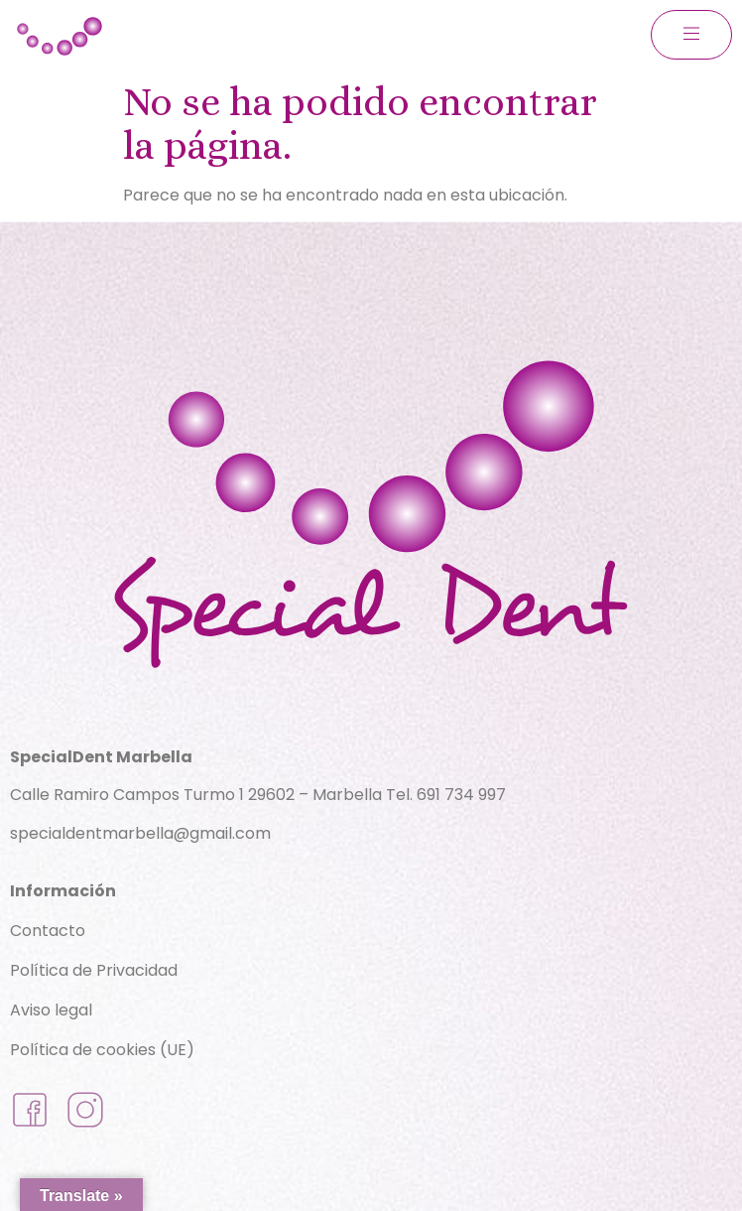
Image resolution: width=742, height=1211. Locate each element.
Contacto (47, 930)
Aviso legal (51, 1010)
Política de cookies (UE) (102, 1049)
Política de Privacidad (94, 970)
